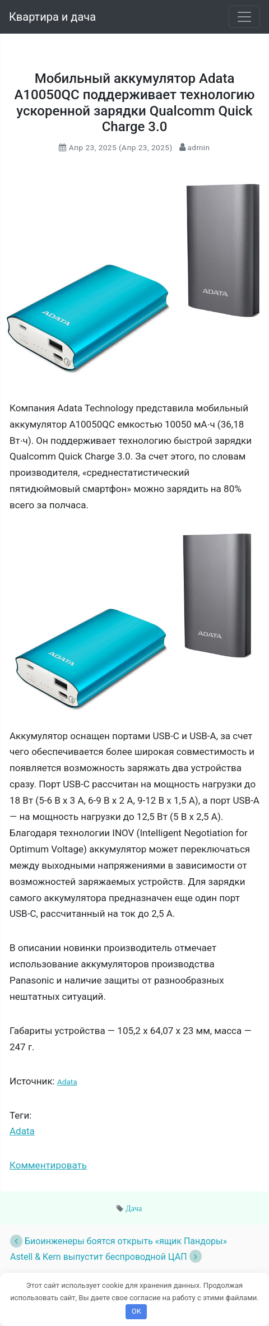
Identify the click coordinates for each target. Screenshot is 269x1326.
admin (197, 147)
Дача (134, 1208)
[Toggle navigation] (244, 17)
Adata (67, 1081)
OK (136, 1311)
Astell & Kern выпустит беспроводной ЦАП (106, 1256)
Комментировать (48, 1165)
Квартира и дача (52, 17)
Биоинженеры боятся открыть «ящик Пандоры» (118, 1241)
